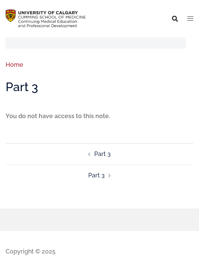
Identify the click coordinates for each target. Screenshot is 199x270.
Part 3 (102, 154)
